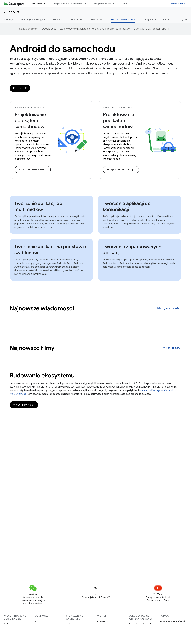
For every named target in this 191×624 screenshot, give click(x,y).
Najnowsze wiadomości (42, 308)
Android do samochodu (62, 48)
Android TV (97, 19)
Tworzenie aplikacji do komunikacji (127, 206)
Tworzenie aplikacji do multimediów (38, 206)
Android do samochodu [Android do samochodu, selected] (123, 19)
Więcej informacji (23, 404)
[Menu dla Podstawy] (46, 3)
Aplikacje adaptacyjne (33, 19)
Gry (36, 621)
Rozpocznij (20, 88)
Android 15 (102, 621)
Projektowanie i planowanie (67, 3)
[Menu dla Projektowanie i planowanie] (86, 3)
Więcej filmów (171, 347)
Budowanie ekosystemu (42, 375)
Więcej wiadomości (168, 308)
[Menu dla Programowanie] (115, 3)
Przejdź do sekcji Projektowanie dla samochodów (123, 169)
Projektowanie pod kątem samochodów (30, 120)
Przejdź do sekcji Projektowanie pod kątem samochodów (34, 169)
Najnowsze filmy (32, 347)
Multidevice (12, 12)
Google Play (128, 3)
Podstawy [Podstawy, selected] (36, 3)
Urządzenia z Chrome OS (157, 19)
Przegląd (8, 19)
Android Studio (177, 3)
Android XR (76, 19)
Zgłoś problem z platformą (172, 621)
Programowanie (102, 3)
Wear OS (57, 19)
